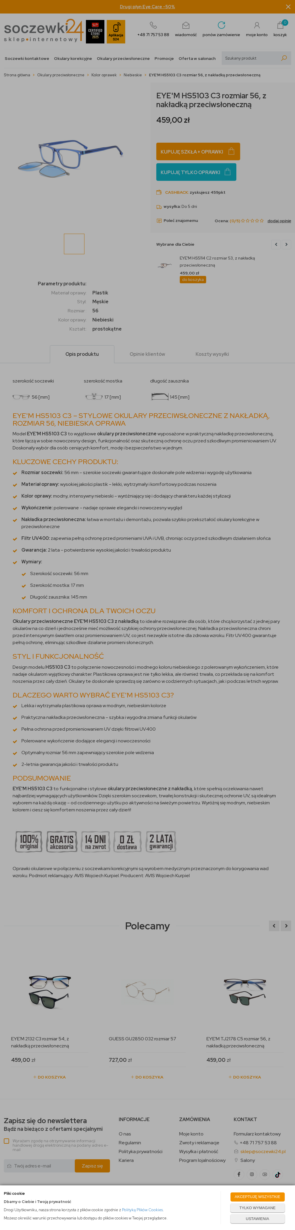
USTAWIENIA (257, 1218)
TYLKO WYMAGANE (257, 1208)
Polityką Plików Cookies (142, 1209)
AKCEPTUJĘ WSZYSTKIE (257, 1196)
